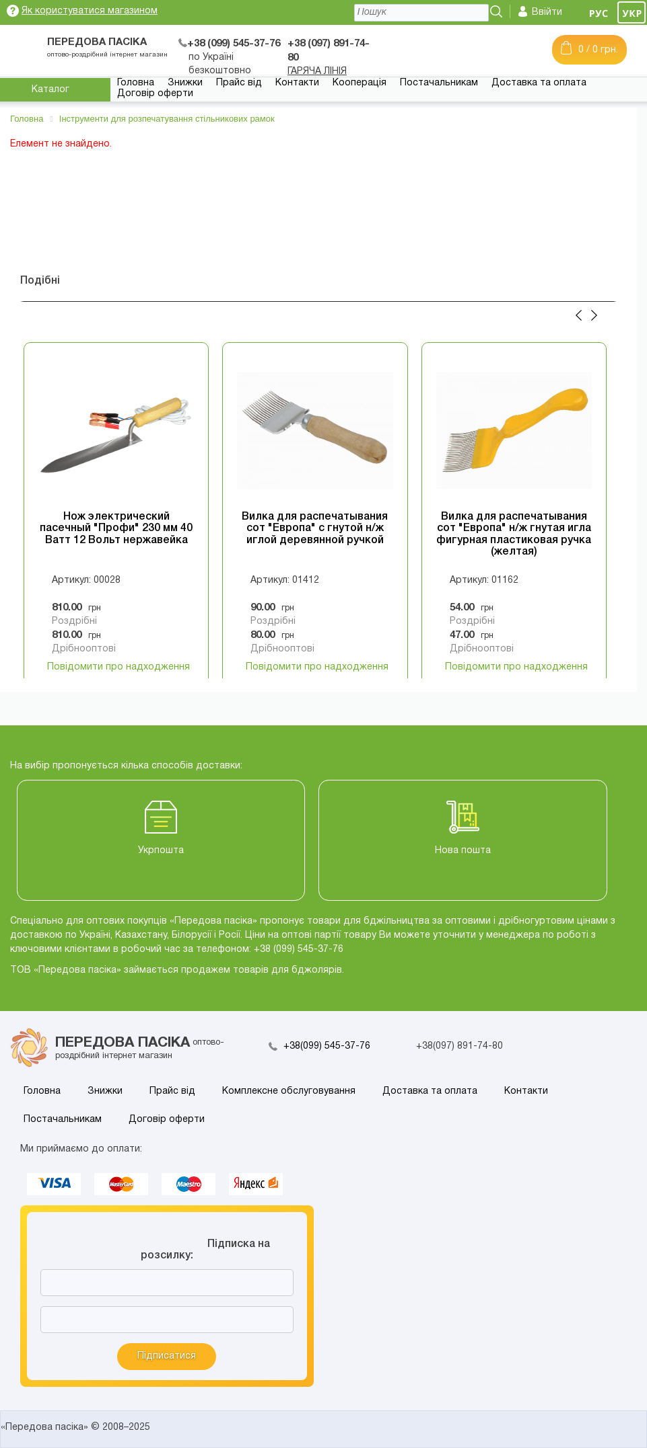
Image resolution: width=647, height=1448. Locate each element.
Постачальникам (439, 83)
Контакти (297, 83)
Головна (135, 83)
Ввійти (547, 12)
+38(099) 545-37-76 (326, 1046)
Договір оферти (155, 93)
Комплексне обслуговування (288, 1091)
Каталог (50, 89)
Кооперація (359, 83)
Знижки (185, 83)
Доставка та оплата (538, 83)
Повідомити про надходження (118, 667)
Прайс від (239, 83)
